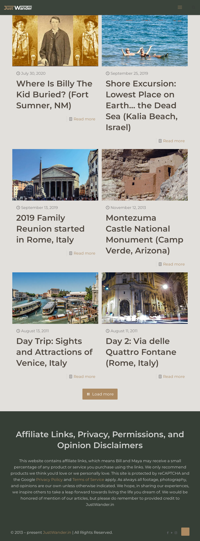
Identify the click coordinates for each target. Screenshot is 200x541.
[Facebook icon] (167, 533)
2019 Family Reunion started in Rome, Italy (50, 229)
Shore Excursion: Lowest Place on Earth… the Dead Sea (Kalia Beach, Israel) (142, 105)
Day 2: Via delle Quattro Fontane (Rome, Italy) (141, 352)
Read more (84, 119)
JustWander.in (57, 532)
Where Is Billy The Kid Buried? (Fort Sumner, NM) (54, 94)
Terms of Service (88, 479)
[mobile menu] (180, 7)
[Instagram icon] (175, 533)
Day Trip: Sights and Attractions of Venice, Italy (54, 352)
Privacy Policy (49, 479)
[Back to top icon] (185, 532)
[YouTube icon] (171, 533)
